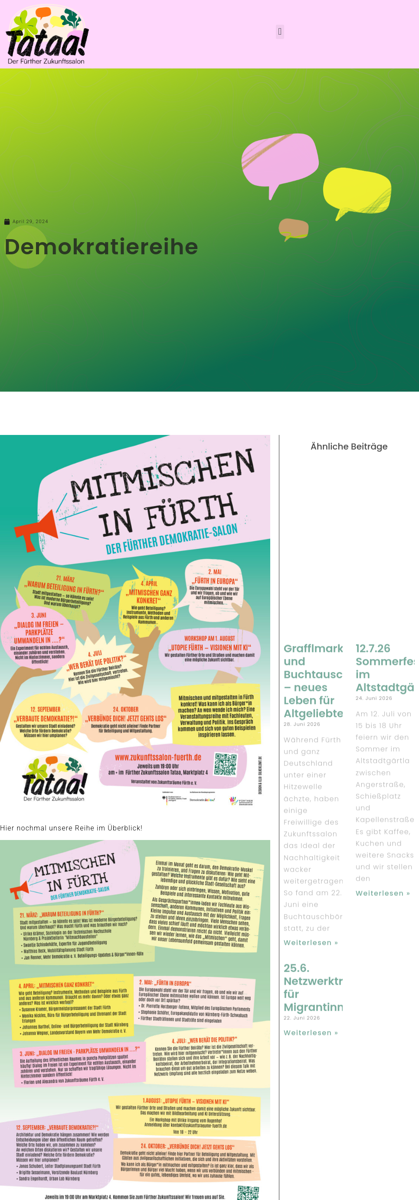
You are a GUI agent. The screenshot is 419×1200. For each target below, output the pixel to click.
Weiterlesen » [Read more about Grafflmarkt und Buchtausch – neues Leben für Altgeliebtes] (311, 1153)
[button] (280, 32)
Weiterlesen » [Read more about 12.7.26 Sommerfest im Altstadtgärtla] (383, 1104)
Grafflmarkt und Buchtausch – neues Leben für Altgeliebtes (317, 892)
